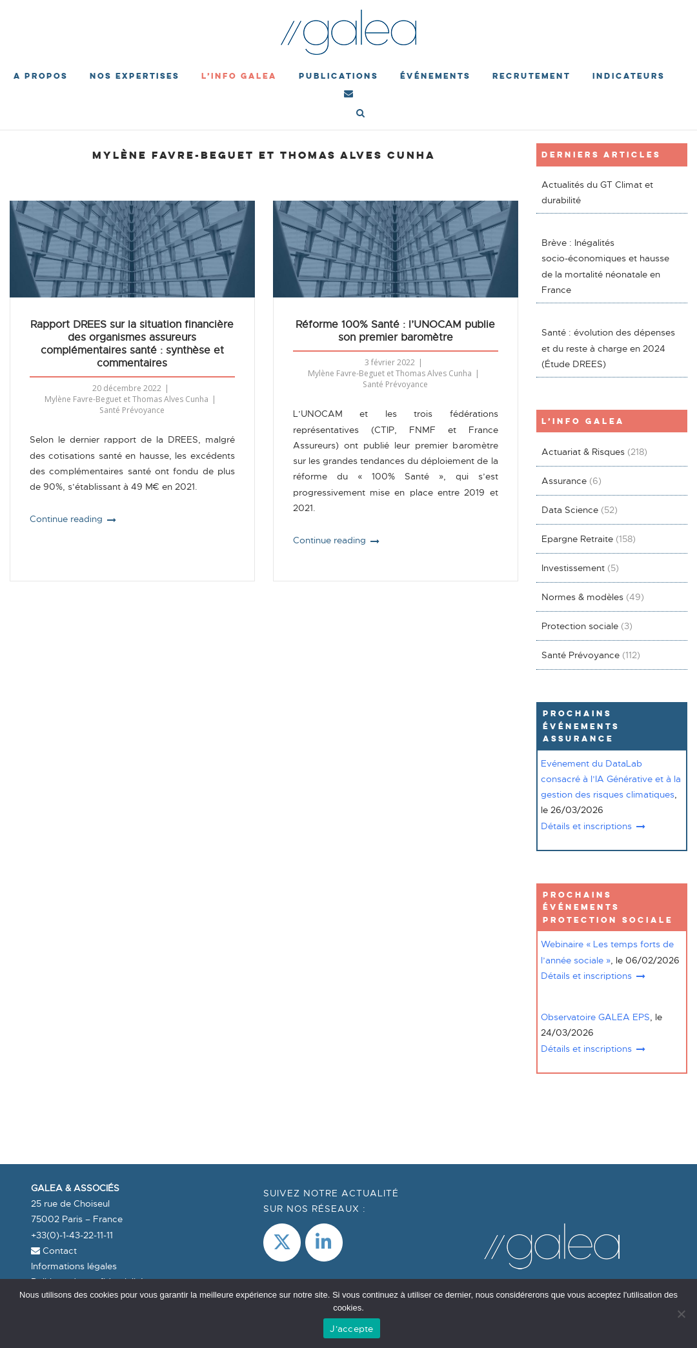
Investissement (573, 568)
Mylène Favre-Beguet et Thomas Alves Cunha (126, 399)
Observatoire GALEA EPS (595, 1017)
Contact (54, 1250)
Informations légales (74, 1266)
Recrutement (531, 75)
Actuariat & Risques (583, 452)
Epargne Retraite (577, 539)
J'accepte (351, 1328)
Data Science (569, 510)
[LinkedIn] (324, 1242)
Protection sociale (579, 626)
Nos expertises (134, 75)
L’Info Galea (239, 75)
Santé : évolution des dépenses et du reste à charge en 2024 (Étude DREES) (608, 348)
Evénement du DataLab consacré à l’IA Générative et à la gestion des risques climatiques (611, 779)
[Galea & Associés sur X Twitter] (282, 1242)
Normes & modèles (582, 597)
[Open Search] (360, 114)
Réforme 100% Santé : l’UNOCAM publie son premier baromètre (395, 331)
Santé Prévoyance (132, 410)
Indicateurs (628, 75)
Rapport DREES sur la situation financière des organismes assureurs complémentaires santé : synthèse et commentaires (132, 344)
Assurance (564, 481)
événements (435, 75)
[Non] (680, 1313)
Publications (338, 75)
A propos (41, 75)
